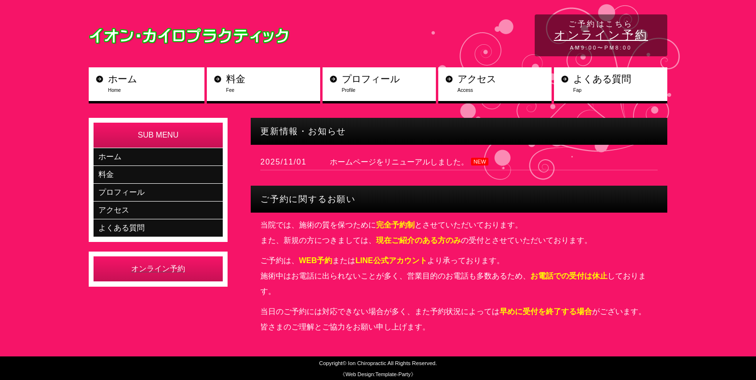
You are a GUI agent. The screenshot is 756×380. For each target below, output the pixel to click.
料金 (273, 84)
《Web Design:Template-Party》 (378, 374)
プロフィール (389, 84)
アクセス (505, 84)
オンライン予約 (601, 34)
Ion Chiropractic (367, 363)
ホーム (156, 84)
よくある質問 (620, 84)
